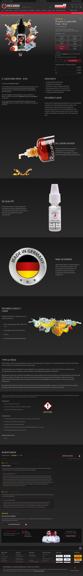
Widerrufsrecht (46, 558)
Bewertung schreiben (71, 456)
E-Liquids (3, 558)
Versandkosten (65, 53)
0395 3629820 (32, 556)
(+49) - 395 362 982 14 (34, 561)
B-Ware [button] (71, 10)
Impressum (45, 554)
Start (3, 15)
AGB (44, 556)
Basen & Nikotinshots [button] (61, 10)
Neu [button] (3, 10)
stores (72, 4)
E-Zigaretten (4, 560)
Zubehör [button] (38, 10)
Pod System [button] (16, 10)
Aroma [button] (53, 10)
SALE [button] (68, 10)
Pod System (34, 96)
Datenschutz (46, 560)
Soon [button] (75, 10)
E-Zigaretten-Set (22, 96)
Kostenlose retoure (76, 1)
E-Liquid (8, 95)
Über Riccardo (4, 556)
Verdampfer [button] (32, 10)
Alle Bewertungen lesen (17, 524)
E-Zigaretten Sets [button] (9, 10)
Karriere (79, 4)
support (75, 4)
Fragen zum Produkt (71, 536)
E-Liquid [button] (49, 10)
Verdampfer (5, 103)
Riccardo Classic (14, 83)
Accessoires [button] (43, 10)
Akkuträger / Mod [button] (24, 10)
